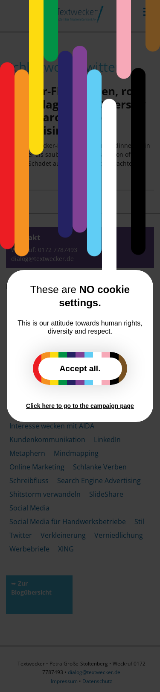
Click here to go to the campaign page (80, 405)
